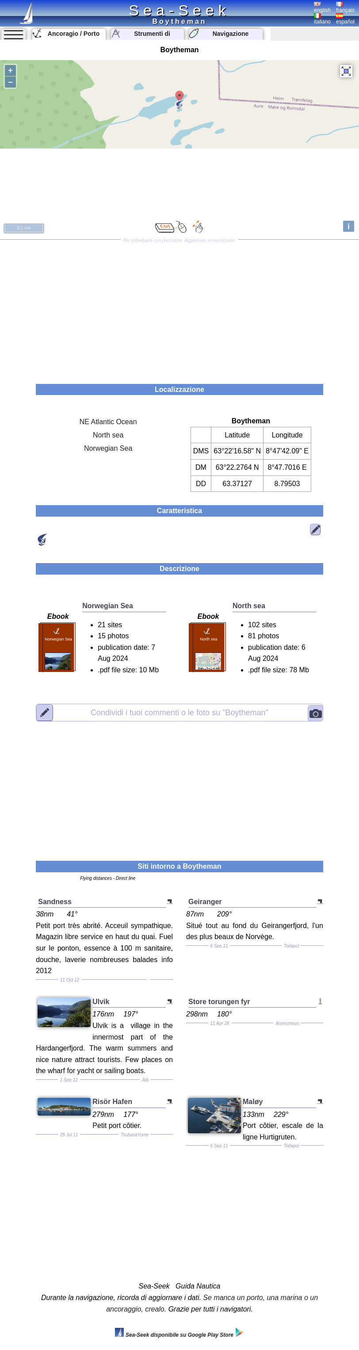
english (322, 7)
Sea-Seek (179, 10)
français (345, 7)
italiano (322, 19)
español (345, 19)
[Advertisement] (179, 309)
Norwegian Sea (108, 448)
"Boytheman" (179, 712)
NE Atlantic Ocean (108, 422)
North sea (108, 435)
